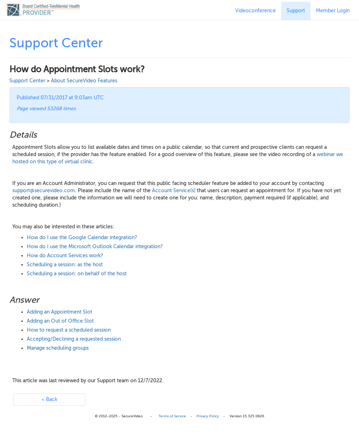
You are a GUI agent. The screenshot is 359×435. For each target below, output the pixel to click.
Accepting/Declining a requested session (74, 339)
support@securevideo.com (43, 190)
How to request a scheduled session (69, 330)
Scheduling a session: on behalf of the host (77, 273)
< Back (49, 399)
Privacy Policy (208, 416)
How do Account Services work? (65, 255)
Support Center (27, 80)
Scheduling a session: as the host (65, 264)
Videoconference (255, 10)
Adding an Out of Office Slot (60, 321)
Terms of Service (172, 416)
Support (296, 10)
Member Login (333, 10)
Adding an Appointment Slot (59, 312)
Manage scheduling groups (58, 348)
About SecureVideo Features (84, 80)
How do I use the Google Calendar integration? (82, 237)
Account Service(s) (173, 190)
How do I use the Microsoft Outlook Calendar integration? (95, 246)
